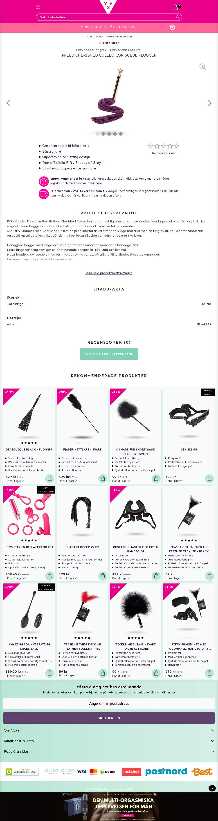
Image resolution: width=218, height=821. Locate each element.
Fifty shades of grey (119, 36)
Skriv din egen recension (109, 354)
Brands (99, 36)
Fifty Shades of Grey (125, 50)
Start (89, 36)
